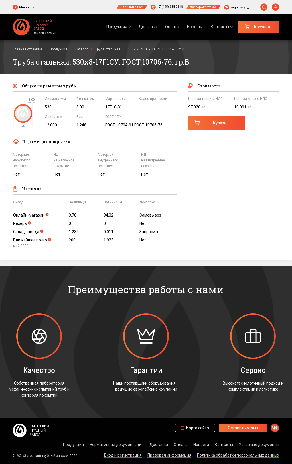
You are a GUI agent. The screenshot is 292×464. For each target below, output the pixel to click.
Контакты (224, 444)
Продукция (73, 444)
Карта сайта (197, 428)
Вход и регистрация (123, 455)
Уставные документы (259, 444)
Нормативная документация (117, 444)
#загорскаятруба (203, 7)
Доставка (148, 26)
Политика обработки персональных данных (238, 455)
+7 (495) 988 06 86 (170, 7)
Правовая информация (169, 455)
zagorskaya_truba (243, 7)
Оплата (172, 26)
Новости (195, 26)
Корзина (262, 27)
